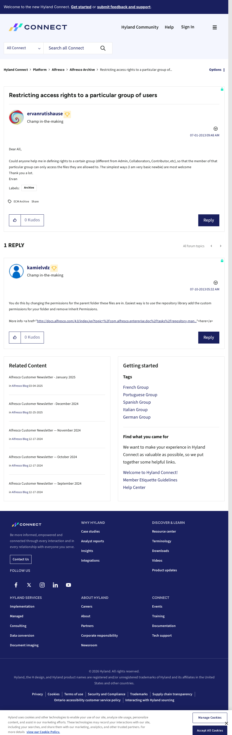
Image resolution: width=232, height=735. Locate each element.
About (85, 616)
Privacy (37, 694)
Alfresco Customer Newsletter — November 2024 (45, 430)
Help (169, 27)
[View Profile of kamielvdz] (38, 267)
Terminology (161, 541)
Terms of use (73, 694)
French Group (136, 387)
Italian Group (135, 410)
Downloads (160, 550)
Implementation (22, 606)
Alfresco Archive (82, 69)
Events (157, 606)
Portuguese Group (140, 395)
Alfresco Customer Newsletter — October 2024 (43, 457)
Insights (87, 550)
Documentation (164, 625)
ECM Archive (21, 201)
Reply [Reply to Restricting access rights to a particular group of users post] (208, 220)
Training (158, 616)
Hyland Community (140, 27)
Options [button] (215, 69)
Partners (87, 625)
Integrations (90, 560)
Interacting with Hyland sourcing (149, 700)
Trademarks (139, 694)
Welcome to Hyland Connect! (150, 472)
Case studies (90, 531)
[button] (15, 220)
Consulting (18, 625)
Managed (16, 616)
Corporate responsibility (99, 635)
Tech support (162, 635)
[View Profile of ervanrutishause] (45, 113)
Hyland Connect (16, 69)
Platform (40, 69)
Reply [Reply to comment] (208, 337)
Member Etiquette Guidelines (150, 480)
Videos (157, 560)
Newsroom (89, 645)
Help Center (134, 487)
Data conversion (22, 635)
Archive (29, 188)
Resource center (164, 531)
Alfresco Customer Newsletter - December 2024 (43, 403)
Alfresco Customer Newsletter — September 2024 (45, 483)
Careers (86, 606)
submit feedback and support (123, 6)
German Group (137, 417)
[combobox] (77, 48)
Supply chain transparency (172, 694)
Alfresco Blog (20, 386)
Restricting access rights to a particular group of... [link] (136, 69)
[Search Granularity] (23, 48)
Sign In (187, 27)
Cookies (54, 694)
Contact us (21, 559)
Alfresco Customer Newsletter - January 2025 (42, 377)
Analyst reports (92, 541)
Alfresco (58, 69)
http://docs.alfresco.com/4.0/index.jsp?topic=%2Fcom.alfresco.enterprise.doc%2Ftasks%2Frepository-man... (117, 321)
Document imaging (24, 645)
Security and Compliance (106, 694)
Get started (81, 6)
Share (35, 201)
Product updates (164, 570)
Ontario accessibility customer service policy (87, 700)
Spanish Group (137, 402)
